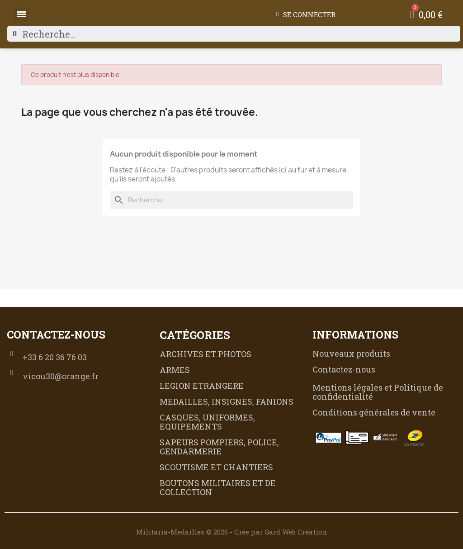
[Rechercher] (231, 200)
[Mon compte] (306, 14)
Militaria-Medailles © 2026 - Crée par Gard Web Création (231, 531)
